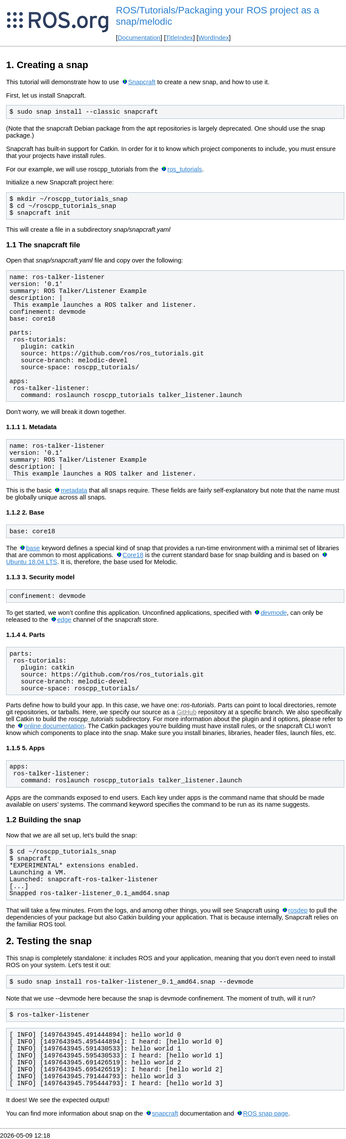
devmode (274, 612)
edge (64, 619)
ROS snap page (265, 1113)
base (33, 548)
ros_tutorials (184, 169)
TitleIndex (179, 37)
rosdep (298, 910)
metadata (74, 490)
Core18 (133, 554)
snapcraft (165, 1113)
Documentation (139, 37)
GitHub (186, 712)
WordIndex (213, 37)
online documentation (54, 725)
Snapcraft (142, 82)
